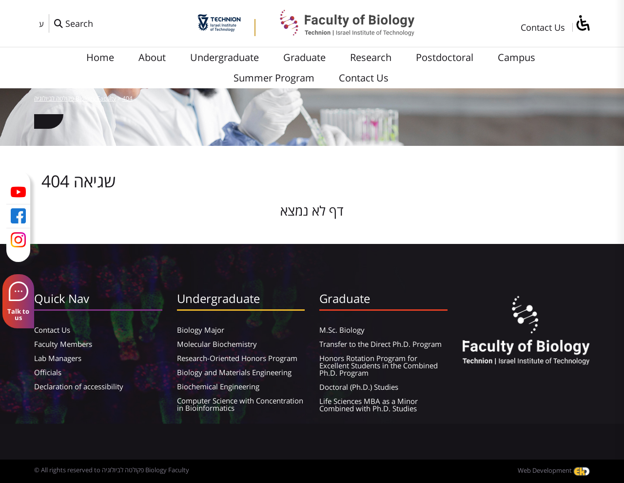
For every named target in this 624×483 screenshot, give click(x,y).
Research (370, 57)
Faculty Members (63, 344)
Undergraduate (224, 57)
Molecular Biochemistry (217, 344)
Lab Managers (57, 358)
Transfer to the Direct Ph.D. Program (380, 344)
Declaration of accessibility (78, 386)
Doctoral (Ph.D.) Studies (358, 387)
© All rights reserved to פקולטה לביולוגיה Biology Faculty (111, 469)
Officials (47, 372)
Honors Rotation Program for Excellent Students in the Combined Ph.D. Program (378, 365)
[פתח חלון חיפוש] (73, 23)
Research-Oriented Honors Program (237, 358)
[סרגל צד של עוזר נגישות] (582, 23)
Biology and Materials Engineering (234, 372)
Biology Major (200, 330)
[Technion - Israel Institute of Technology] (219, 28)
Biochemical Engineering (218, 386)
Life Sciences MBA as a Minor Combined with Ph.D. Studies (368, 404)
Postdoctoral (444, 57)
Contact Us (543, 27)
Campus (516, 57)
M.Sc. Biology (342, 330)
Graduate (304, 57)
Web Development (554, 470)
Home (100, 57)
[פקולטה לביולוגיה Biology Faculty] (339, 33)
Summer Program (274, 77)
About (152, 57)
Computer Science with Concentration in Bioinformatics (240, 404)
